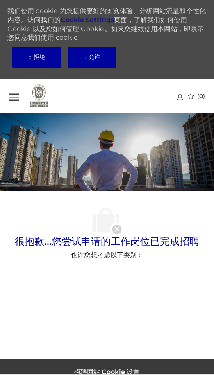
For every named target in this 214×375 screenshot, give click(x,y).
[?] (14, 96)
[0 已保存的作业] (196, 96)
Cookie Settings (87, 20)
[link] (180, 97)
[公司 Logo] (50, 96)
